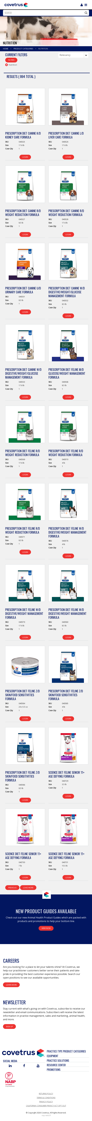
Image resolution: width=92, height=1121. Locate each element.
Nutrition (43, 48)
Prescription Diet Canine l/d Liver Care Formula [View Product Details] (66, 135)
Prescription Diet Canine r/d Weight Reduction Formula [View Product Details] (23, 213)
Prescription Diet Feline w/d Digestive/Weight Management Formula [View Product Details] (67, 532)
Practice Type (54, 1051)
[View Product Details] (25, 108)
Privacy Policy (46, 1101)
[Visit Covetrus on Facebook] (24, 1066)
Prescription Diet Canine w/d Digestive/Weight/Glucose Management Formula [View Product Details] (66, 292)
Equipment (52, 1056)
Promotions (53, 1070)
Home (6, 48)
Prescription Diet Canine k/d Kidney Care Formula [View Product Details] (23, 135)
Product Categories (24, 48)
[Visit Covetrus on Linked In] (10, 1066)
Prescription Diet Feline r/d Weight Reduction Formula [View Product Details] (22, 453)
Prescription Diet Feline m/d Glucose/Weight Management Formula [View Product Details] (66, 373)
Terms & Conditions (46, 1097)
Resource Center (56, 1065)
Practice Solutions (58, 1060)
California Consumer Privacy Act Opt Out (46, 1105)
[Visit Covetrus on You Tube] (38, 1066)
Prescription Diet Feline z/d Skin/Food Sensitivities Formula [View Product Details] (22, 695)
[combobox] (45, 13)
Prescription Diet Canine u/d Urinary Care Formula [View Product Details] (23, 290)
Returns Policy (46, 1093)
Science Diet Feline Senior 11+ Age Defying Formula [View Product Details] (66, 774)
